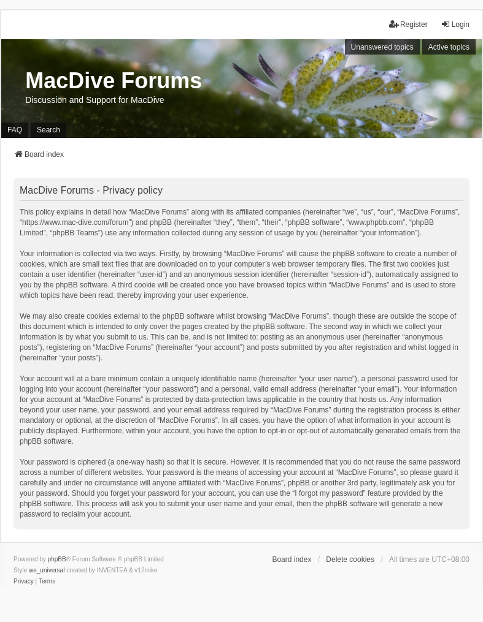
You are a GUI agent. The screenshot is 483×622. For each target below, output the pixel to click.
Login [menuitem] (455, 24)
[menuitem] (24, 581)
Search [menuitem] (48, 130)
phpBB (57, 559)
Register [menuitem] (408, 24)
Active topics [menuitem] (448, 47)
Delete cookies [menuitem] (350, 559)
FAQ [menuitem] (14, 130)
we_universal (46, 570)
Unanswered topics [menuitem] (382, 47)
